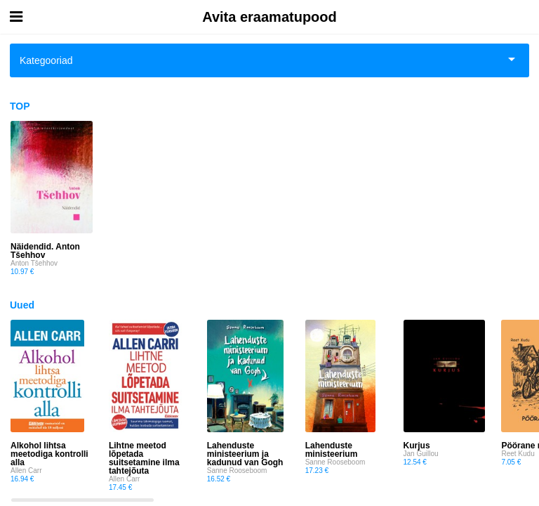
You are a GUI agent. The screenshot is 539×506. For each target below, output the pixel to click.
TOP (20, 106)
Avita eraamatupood (269, 17)
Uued (22, 305)
